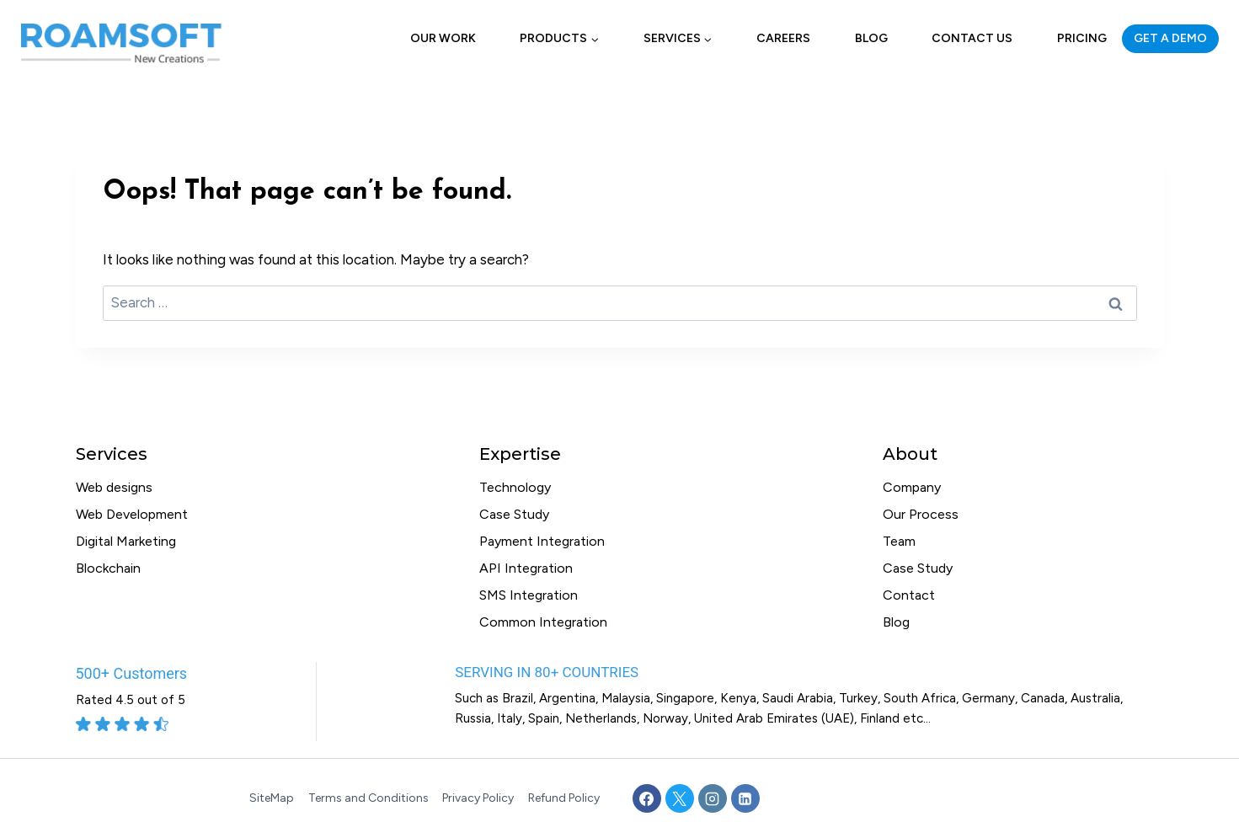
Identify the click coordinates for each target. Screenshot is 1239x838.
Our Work (443, 38)
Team (899, 541)
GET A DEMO (1170, 38)
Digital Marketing (126, 541)
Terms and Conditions (368, 798)
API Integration (526, 568)
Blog (871, 38)
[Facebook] (647, 798)
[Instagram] (712, 798)
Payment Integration (542, 541)
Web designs (114, 487)
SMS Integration (528, 595)
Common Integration (543, 622)
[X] (679, 798)
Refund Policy (564, 798)
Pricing (1082, 38)
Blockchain (108, 568)
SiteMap (271, 798)
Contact (909, 595)
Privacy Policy (478, 798)
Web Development (132, 514)
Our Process (921, 514)
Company (912, 487)
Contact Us (972, 38)
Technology (515, 487)
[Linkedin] (745, 798)
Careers (783, 38)
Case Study (514, 514)
